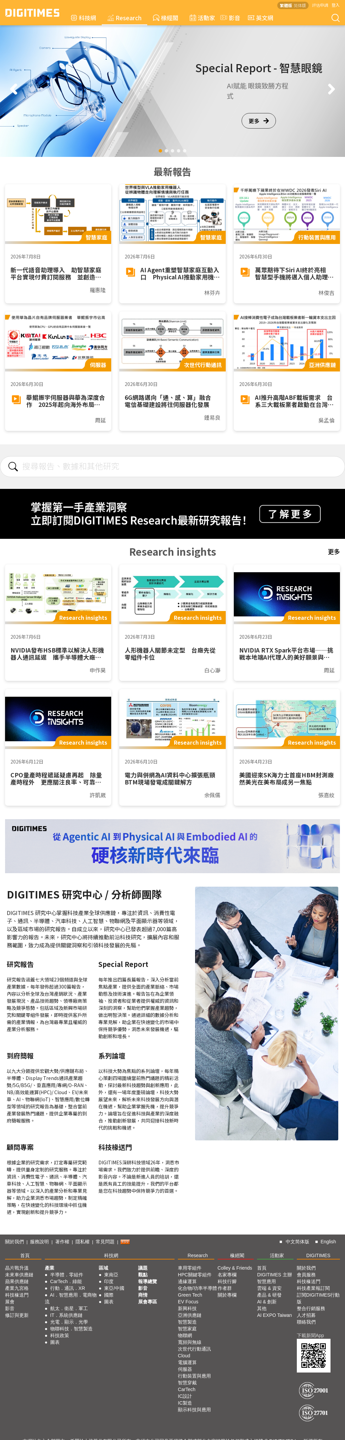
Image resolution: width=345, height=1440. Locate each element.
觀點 (143, 1274)
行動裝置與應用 (194, 1376)
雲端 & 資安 (269, 1288)
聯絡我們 (306, 1322)
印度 (109, 1281)
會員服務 (306, 1274)
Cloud (184, 1355)
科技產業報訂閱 (313, 1288)
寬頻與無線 (189, 1342)
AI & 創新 (267, 1301)
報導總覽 (147, 1281)
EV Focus (188, 1301)
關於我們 (14, 1241)
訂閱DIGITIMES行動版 (318, 1298)
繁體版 (286, 5)
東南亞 (111, 1274)
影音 (229, 17)
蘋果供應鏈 (17, 1281)
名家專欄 (227, 1274)
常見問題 (105, 1241)
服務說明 (39, 1241)
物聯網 (185, 1335)
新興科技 (187, 1308)
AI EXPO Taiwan (274, 1315)
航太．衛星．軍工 (69, 1308)
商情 (143, 1295)
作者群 (225, 1288)
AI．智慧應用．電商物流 (71, 1298)
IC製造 (185, 1403)
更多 (259, 121)
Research (124, 17)
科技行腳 (227, 1281)
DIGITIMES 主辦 (274, 1274)
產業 (49, 1268)
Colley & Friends (235, 1268)
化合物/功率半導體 (197, 1288)
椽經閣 (165, 17)
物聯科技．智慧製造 (71, 1328)
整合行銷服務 (311, 1308)
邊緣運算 (187, 1281)
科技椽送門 (17, 1295)
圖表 (55, 1342)
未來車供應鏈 (19, 1274)
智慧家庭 (187, 1328)
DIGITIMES (318, 1255)
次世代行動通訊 (194, 1349)
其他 (261, 1308)
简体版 (300, 5)
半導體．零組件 (66, 1274)
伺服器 (185, 1369)
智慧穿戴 (187, 1382)
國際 (109, 1295)
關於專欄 (227, 1295)
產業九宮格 (17, 1288)
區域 (103, 1268)
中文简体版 (297, 1241)
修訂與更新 (17, 1315)
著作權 (62, 1241)
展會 (9, 1301)
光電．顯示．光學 (69, 1322)
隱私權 (82, 1241)
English (328, 1241)
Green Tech (190, 1295)
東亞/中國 (114, 1288)
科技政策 (59, 1335)
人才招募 (306, 1315)
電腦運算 (187, 1362)
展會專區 (147, 1301)
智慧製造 (187, 1322)
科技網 (83, 17)
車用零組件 (189, 1268)
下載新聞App (310, 1335)
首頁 (25, 1255)
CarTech (186, 1389)
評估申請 (320, 5)
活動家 (202, 17)
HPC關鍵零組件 (195, 1274)
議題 (143, 1268)
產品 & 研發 (269, 1295)
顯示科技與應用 (194, 1409)
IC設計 (185, 1396)
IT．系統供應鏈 (66, 1315)
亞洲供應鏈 (189, 1315)
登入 (336, 5)
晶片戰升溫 (17, 1268)
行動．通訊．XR (67, 1288)
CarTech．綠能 (66, 1281)
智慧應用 (266, 1281)
